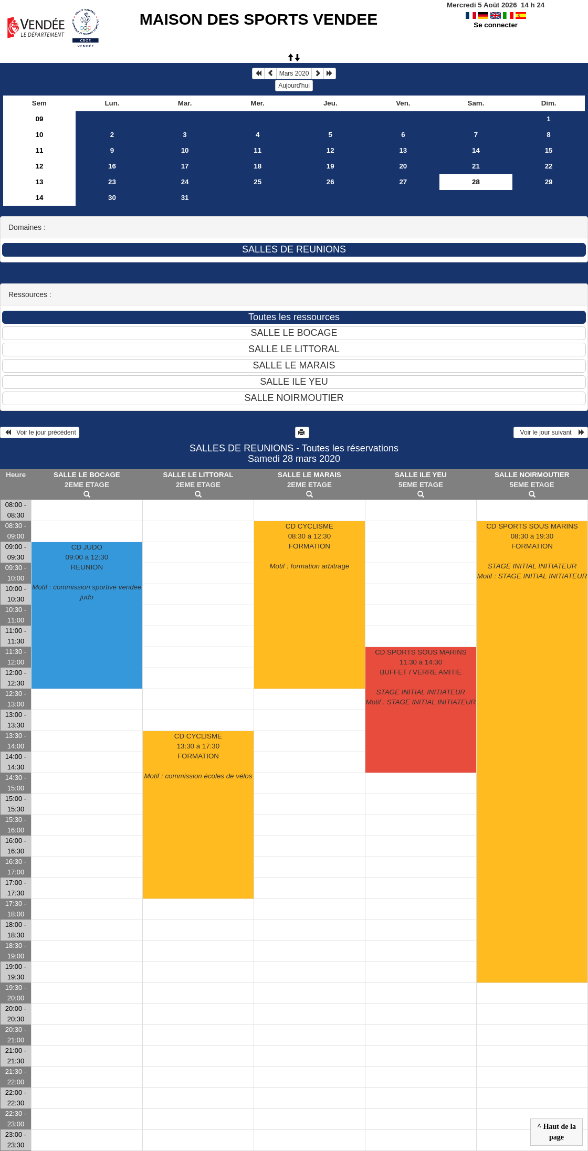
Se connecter (496, 25)
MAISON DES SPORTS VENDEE (258, 19)
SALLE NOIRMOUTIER (532, 475)
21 (476, 166)
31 (185, 198)
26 (330, 182)
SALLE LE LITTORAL (198, 475)
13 (403, 150)
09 (39, 119)
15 (549, 150)
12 (330, 150)
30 (112, 198)
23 (112, 182)
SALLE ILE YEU (421, 475)
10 (39, 135)
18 (257, 166)
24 (185, 182)
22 (549, 166)
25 (257, 182)
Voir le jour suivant (551, 432)
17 (185, 166)
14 (476, 150)
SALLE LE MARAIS (309, 475)
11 (39, 150)
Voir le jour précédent (39, 432)
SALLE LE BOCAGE (87, 475)
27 (403, 182)
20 (403, 166)
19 (330, 166)
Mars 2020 (294, 73)
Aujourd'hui (294, 85)
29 (549, 182)
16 (112, 166)
